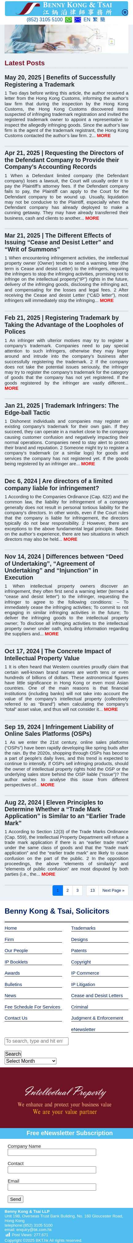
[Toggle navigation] (125, 12)
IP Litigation (83, 984)
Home (11, 928)
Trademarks (83, 928)
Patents (79, 950)
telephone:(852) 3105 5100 (29, 1225)
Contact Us (16, 1018)
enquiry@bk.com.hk (33, 1229)
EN (87, 19)
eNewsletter (83, 1029)
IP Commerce (85, 973)
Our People (16, 950)
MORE (104, 135)
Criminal (79, 1006)
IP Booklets (16, 961)
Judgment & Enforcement (97, 1018)
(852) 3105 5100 (45, 19)
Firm (9, 939)
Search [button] (13, 1054)
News (10, 995)
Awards (12, 973)
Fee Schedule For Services (32, 1006)
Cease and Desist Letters (97, 995)
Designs (79, 939)
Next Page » (113, 890)
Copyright (81, 961)
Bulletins (13, 984)
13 (92, 890)
